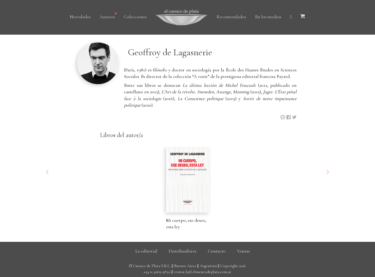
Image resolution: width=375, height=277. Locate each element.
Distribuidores (182, 251)
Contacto (217, 251)
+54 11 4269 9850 (156, 271)
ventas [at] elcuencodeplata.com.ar (202, 271)
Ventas (243, 251)
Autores (107, 17)
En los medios (268, 17)
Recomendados (231, 17)
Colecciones (135, 17)
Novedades (80, 17)
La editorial (146, 251)
